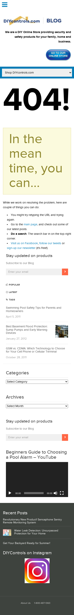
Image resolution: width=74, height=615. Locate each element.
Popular (13, 284)
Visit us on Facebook (24, 243)
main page (30, 224)
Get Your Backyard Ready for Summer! (26, 543)
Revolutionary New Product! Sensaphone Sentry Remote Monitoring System (32, 521)
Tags (10, 299)
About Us (26, 603)
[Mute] (55, 493)
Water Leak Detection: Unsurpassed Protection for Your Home (36, 532)
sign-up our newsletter (21, 248)
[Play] (10, 493)
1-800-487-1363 (42, 603)
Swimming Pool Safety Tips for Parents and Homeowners (33, 309)
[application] (37, 479)
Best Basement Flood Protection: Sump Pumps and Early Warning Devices (27, 330)
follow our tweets (50, 243)
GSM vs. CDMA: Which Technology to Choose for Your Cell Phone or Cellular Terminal (35, 350)
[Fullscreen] (62, 493)
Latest (11, 292)
